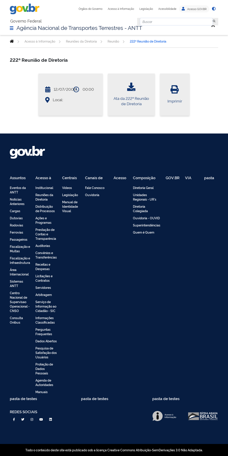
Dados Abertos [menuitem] (46, 341)
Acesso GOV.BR (194, 9)
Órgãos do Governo (90, 8)
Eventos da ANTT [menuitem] (18, 189)
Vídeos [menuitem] (67, 187)
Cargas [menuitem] (15, 211)
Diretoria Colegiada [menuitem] (140, 208)
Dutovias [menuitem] (16, 218)
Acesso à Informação (121, 8)
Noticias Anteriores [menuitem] (17, 201)
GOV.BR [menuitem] (172, 178)
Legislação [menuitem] (70, 195)
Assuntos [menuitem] (18, 178)
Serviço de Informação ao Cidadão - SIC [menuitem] (45, 306)
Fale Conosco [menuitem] (94, 187)
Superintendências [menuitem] (146, 225)
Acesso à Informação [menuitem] (45, 178)
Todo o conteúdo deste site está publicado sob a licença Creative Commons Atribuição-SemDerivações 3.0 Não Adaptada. (114, 450)
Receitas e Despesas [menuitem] (42, 266)
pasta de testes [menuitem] (209, 178)
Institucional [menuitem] (44, 187)
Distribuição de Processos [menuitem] (45, 208)
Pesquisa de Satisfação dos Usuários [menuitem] (46, 352)
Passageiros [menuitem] (18, 239)
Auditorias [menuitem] (42, 245)
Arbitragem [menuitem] (43, 294)
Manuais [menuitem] (41, 392)
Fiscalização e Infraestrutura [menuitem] (20, 260)
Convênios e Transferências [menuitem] (46, 255)
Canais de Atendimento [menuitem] (96, 178)
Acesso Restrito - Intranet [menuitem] (121, 178)
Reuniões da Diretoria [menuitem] (44, 197)
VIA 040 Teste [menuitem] (189, 178)
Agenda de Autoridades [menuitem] (44, 382)
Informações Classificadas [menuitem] (45, 320)
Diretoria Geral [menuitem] (143, 187)
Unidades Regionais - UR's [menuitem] (144, 197)
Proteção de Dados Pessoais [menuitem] (44, 368)
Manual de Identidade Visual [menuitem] (70, 206)
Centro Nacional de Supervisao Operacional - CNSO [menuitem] (20, 302)
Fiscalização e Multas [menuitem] (20, 248)
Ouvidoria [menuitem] (92, 195)
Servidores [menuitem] (43, 287)
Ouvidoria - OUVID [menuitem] (146, 218)
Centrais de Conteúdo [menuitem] (71, 178)
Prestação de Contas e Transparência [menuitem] (45, 233)
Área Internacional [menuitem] (19, 271)
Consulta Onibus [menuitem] (16, 320)
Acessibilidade (167, 8)
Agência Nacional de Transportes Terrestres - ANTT (79, 27)
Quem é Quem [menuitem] (143, 232)
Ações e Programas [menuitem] (43, 220)
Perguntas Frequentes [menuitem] (43, 331)
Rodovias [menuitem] (16, 225)
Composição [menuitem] (144, 178)
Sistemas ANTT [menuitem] (16, 283)
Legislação (146, 8)
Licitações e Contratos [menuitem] (44, 278)
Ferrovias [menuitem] (16, 232)
